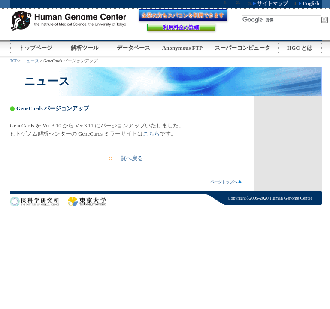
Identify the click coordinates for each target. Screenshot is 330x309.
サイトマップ (270, 3)
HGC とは (299, 48)
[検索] (281, 20)
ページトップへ (226, 182)
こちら (151, 134)
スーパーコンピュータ (242, 48)
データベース (133, 48)
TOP (14, 60)
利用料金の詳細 (181, 27)
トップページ (35, 48)
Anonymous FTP (182, 48)
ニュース (30, 60)
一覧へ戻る (129, 158)
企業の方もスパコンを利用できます (183, 15)
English (309, 3)
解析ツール (85, 48)
